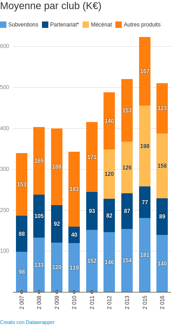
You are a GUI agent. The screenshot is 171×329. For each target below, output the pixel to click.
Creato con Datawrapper (27, 322)
